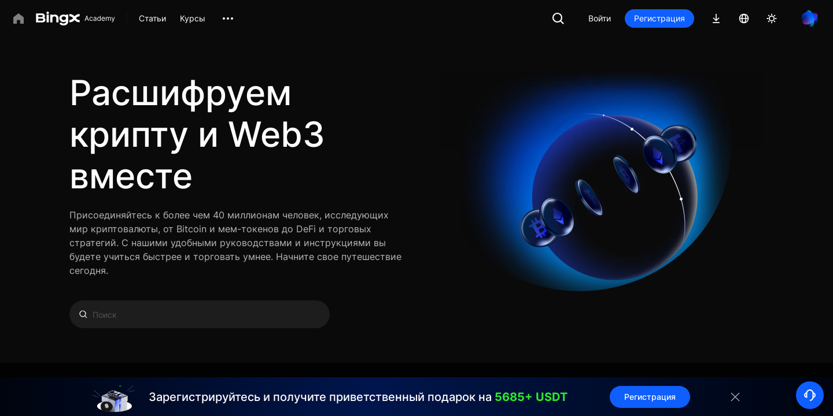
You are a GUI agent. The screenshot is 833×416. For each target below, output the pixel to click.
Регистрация (659, 18)
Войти (599, 18)
